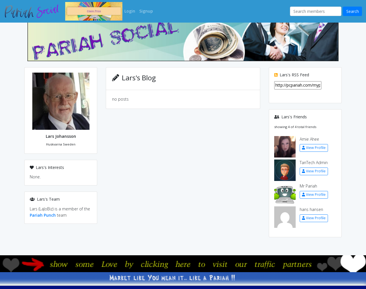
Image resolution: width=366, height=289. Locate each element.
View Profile (314, 147)
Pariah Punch (43, 215)
